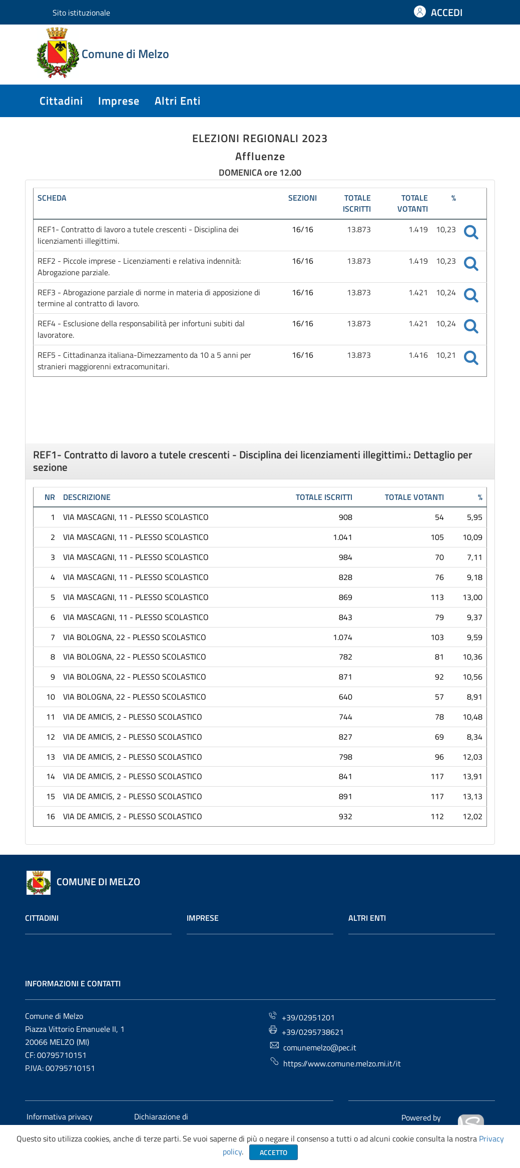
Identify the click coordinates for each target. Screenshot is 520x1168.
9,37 (474, 617)
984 (345, 557)
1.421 (418, 292)
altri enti (178, 100)
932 (345, 816)
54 (439, 517)
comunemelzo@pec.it (313, 1046)
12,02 (472, 816)
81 (439, 657)
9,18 (474, 577)
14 (50, 776)
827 (345, 737)
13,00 (472, 597)
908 (345, 517)
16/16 (302, 229)
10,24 (446, 292)
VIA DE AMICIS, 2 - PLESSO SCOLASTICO (132, 717)
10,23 (446, 229)
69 (439, 737)
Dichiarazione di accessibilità (160, 1122)
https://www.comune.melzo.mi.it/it (335, 1062)
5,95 (474, 517)
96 (439, 757)
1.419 (418, 229)
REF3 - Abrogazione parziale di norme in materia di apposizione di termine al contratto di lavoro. (149, 298)
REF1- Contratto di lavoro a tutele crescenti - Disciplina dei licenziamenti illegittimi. (138, 235)
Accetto (273, 1152)
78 (439, 717)
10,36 (472, 657)
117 (437, 776)
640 (345, 697)
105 (437, 537)
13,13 (472, 796)
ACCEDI (446, 12)
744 (345, 717)
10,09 (472, 537)
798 (345, 757)
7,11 (474, 557)
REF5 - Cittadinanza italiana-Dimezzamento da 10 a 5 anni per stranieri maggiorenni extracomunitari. (144, 360)
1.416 (418, 355)
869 (345, 597)
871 (345, 677)
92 (439, 677)
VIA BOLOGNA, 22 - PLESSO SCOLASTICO (134, 637)
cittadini (61, 100)
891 (345, 796)
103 (437, 637)
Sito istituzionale (81, 13)
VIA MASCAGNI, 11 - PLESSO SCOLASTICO (136, 517)
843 (345, 617)
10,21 (446, 355)
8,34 (474, 737)
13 (50, 757)
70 (439, 557)
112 (437, 816)
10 (50, 697)
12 (50, 737)
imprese (119, 100)
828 (345, 577)
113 (437, 597)
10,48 (472, 717)
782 (345, 657)
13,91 (472, 776)
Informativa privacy (60, 1116)
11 (50, 717)
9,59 (474, 637)
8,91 (474, 697)
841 (345, 776)
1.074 (342, 637)
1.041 (342, 537)
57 (439, 697)
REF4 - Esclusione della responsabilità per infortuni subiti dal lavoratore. (141, 329)
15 (50, 796)
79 (439, 617)
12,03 (472, 757)
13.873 (359, 229)
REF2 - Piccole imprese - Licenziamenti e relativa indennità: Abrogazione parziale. (139, 266)
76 (439, 577)
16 (50, 816)
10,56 (472, 677)
